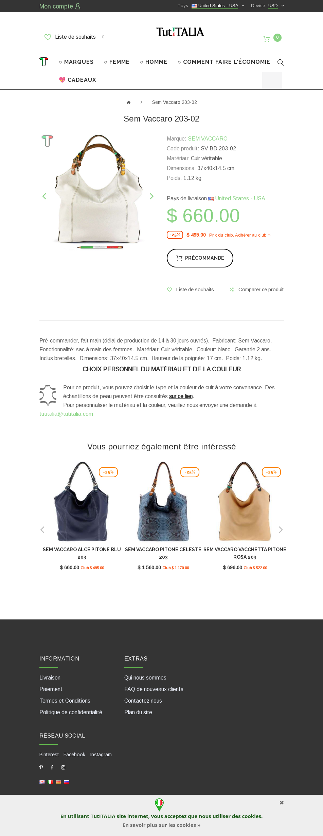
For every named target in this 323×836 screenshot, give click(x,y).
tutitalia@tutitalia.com (66, 409)
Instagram (100, 747)
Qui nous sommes (145, 671)
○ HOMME (153, 57)
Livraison (49, 671)
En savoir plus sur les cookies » (161, 824)
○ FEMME (117, 57)
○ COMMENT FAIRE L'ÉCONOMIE (224, 57)
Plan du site (138, 705)
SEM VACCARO (208, 134)
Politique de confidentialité (70, 705)
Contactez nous (143, 694)
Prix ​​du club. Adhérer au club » (240, 230)
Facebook (74, 747)
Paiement (50, 682)
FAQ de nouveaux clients (153, 682)
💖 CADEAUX (77, 75)
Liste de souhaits (74, 36)
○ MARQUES (76, 57)
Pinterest (49, 747)
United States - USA (236, 194)
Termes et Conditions (64, 694)
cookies (251, 816)
